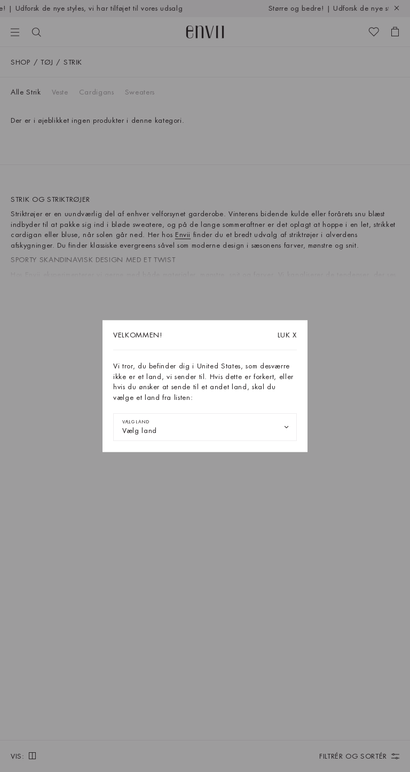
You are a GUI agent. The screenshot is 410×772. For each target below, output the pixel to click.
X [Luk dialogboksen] (287, 335)
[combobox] (205, 427)
